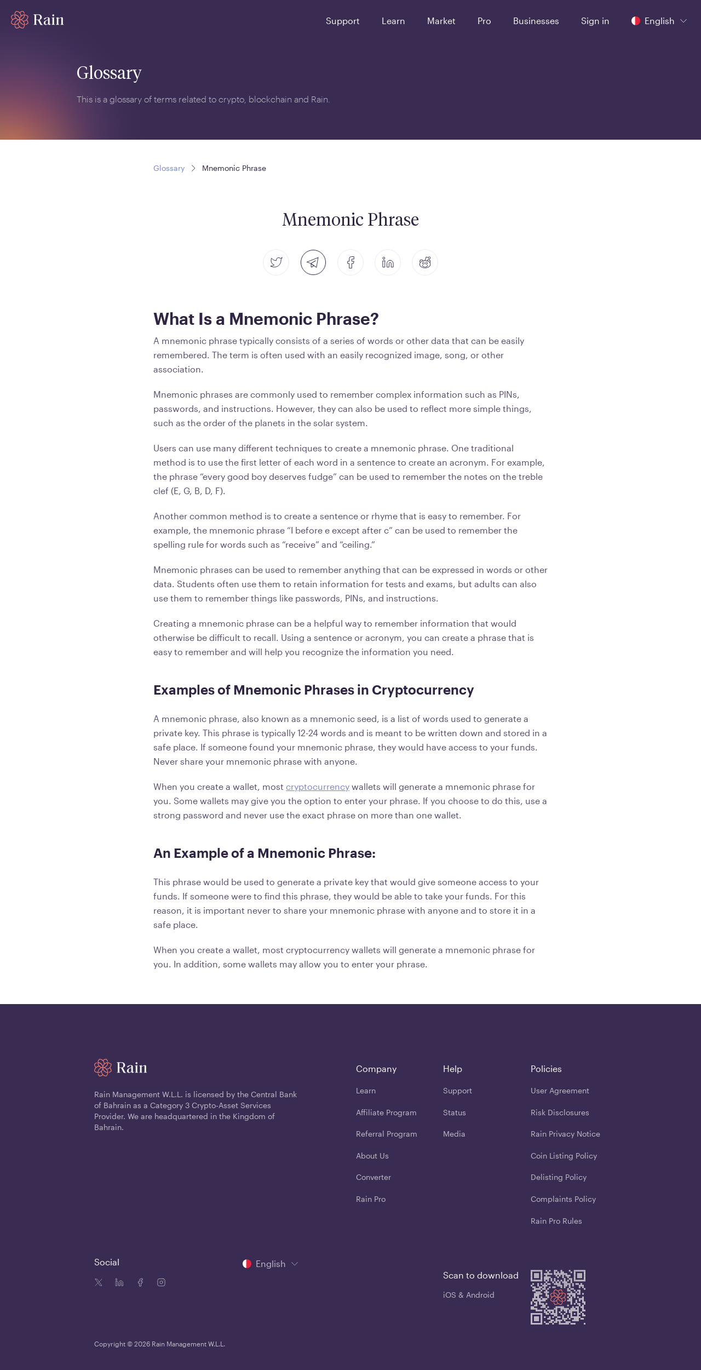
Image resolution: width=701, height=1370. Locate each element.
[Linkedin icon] (117, 1283)
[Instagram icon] (158, 1283)
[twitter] (276, 262)
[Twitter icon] (98, 1283)
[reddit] (425, 262)
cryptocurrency (317, 786)
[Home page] (37, 19)
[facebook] (350, 262)
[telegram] (313, 262)
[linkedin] (388, 262)
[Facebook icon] (138, 1283)
